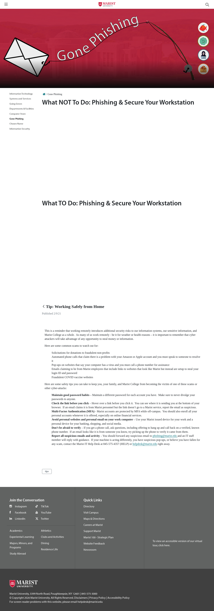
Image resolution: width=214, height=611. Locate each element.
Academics (16, 530)
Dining (45, 543)
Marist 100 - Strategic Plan (99, 537)
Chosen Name (16, 123)
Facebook (20, 512)
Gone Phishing (16, 118)
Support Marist (92, 531)
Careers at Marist (93, 525)
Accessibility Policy (118, 597)
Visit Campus (91, 512)
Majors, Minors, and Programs (21, 545)
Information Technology (21, 93)
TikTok (45, 506)
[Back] (43, 306)
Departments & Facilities (21, 108)
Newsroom (90, 549)
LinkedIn (20, 518)
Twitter (45, 518)
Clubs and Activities (52, 536)
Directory (89, 506)
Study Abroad (18, 553)
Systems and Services (20, 98)
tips (47, 471)
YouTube (46, 512)
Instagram (21, 506)
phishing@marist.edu (165, 435)
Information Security (19, 128)
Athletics (46, 530)
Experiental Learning (22, 536)
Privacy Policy (97, 597)
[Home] (44, 94)
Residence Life (49, 549)
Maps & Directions (94, 518)
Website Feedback (94, 543)
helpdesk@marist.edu (145, 443)
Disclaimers (81, 597)
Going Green (15, 103)
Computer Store (17, 113)
